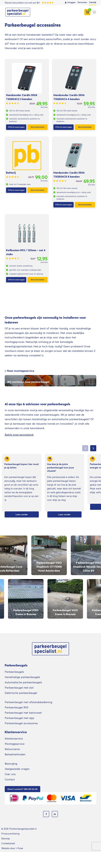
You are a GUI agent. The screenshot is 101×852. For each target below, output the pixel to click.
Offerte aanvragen (16, 127)
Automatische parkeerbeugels (23, 682)
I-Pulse (19, 848)
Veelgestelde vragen (17, 768)
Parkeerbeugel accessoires (21, 723)
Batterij (11, 172)
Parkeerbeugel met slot (19, 687)
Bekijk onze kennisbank (19, 434)
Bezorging (11, 763)
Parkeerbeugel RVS (16, 707)
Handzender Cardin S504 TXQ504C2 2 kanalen (21, 97)
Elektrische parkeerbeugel (21, 693)
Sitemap (5, 838)
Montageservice (14, 743)
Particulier (82, 2)
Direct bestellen (37, 127)
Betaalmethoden (15, 754)
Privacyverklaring (10, 833)
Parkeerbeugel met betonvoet (23, 712)
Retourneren (12, 749)
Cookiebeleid (8, 843)
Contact (10, 779)
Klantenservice (14, 738)
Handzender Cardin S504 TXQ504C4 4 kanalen (69, 97)
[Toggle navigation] (94, 12)
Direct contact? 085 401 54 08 (22, 789)
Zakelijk (92, 2)
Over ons (10, 774)
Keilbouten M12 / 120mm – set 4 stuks (25, 252)
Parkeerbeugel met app (19, 718)
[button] (93, 448)
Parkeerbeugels (14, 671)
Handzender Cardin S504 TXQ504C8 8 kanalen (69, 174)
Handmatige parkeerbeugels (22, 677)
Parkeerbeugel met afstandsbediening (28, 702)
